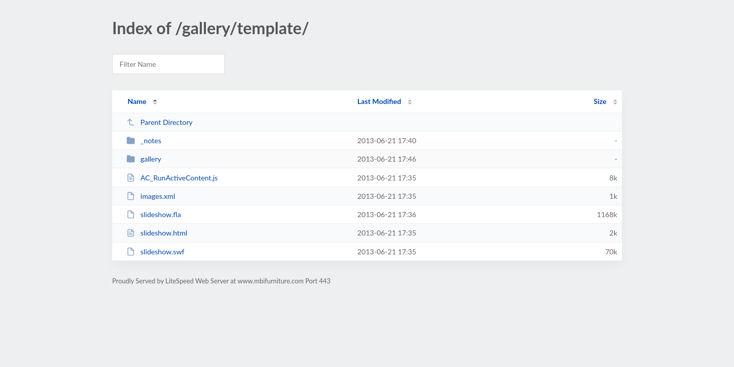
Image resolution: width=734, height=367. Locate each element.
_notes (143, 140)
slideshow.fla (153, 214)
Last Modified (379, 101)
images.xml (150, 196)
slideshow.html (156, 232)
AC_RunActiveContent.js (172, 177)
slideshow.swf (155, 251)
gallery (143, 158)
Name (136, 101)
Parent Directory (159, 122)
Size (600, 101)
